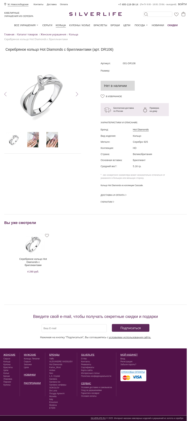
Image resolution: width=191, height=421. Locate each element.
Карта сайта (87, 370)
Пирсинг (7, 382)
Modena (53, 405)
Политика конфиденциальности (96, 376)
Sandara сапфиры (57, 385)
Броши (115, 25)
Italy (51, 399)
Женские (9, 354)
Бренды (54, 354)
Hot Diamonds (141, 129)
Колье (6, 373)
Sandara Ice (54, 382)
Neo (51, 373)
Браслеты (100, 25)
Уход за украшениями (91, 390)
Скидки (172, 25)
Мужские (30, 354)
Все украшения (24, 25)
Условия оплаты (89, 396)
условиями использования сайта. (130, 337)
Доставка (51, 4)
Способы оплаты (133, 372)
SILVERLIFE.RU (98, 418)
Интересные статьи (90, 373)
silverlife (87, 354)
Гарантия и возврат (90, 393)
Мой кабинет (129, 354)
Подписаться (130, 328)
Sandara (53, 379)
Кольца (61, 25)
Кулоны (7, 364)
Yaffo (51, 358)
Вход (122, 358)
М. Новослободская (18, 4)
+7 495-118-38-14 (128, 4)
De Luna (53, 390)
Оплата (64, 4)
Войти (182, 4)
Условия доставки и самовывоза (96, 387)
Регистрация (126, 361)
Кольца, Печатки (32, 358)
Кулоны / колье (79, 25)
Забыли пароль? (128, 364)
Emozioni (53, 402)
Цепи (126, 25)
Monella (52, 396)
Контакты (38, 4)
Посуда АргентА (57, 393)
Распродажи (32, 383)
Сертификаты (87, 367)
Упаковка (7, 379)
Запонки (28, 364)
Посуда (140, 25)
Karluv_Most (55, 367)
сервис (86, 383)
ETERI (52, 408)
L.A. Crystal (54, 376)
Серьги (47, 25)
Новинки (158, 25)
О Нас (84, 358)
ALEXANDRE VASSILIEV (61, 361)
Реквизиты (86, 364)
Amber (52, 370)
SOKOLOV (54, 388)
